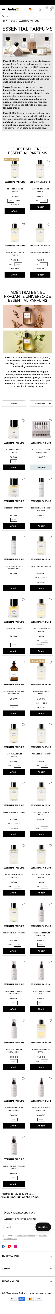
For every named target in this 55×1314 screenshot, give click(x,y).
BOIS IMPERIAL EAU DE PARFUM (15, 190)
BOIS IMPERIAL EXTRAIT (14, 629)
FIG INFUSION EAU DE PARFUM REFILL (13, 1167)
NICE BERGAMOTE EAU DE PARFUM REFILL (41, 934)
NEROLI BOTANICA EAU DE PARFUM (15, 254)
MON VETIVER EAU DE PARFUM (13, 812)
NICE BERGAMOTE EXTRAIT (13, 508)
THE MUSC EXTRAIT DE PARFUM (14, 451)
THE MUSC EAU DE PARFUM (41, 754)
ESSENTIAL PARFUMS (15, 182)
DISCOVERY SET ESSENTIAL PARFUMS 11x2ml (41, 451)
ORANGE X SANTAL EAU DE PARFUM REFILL (41, 1109)
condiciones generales (26, 1235)
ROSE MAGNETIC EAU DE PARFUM (40, 190)
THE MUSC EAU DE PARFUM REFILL (41, 992)
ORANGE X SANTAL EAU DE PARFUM (14, 876)
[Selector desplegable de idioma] (32, 9)
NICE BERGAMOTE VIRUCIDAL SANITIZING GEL (14, 692)
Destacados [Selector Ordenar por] (43, 403)
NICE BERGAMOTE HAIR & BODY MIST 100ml (14, 567)
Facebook (3, 1246)
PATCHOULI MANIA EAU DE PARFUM (41, 1051)
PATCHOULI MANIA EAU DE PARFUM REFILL (14, 1109)
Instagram (15, 1246)
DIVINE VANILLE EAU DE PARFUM (14, 755)
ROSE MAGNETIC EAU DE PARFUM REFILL (13, 992)
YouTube (9, 1246)
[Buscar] (27, 16)
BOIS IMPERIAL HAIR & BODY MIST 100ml (41, 509)
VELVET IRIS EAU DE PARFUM (40, 253)
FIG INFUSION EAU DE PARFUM (13, 933)
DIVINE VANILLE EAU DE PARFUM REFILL (14, 1051)
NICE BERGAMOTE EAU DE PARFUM (41, 876)
